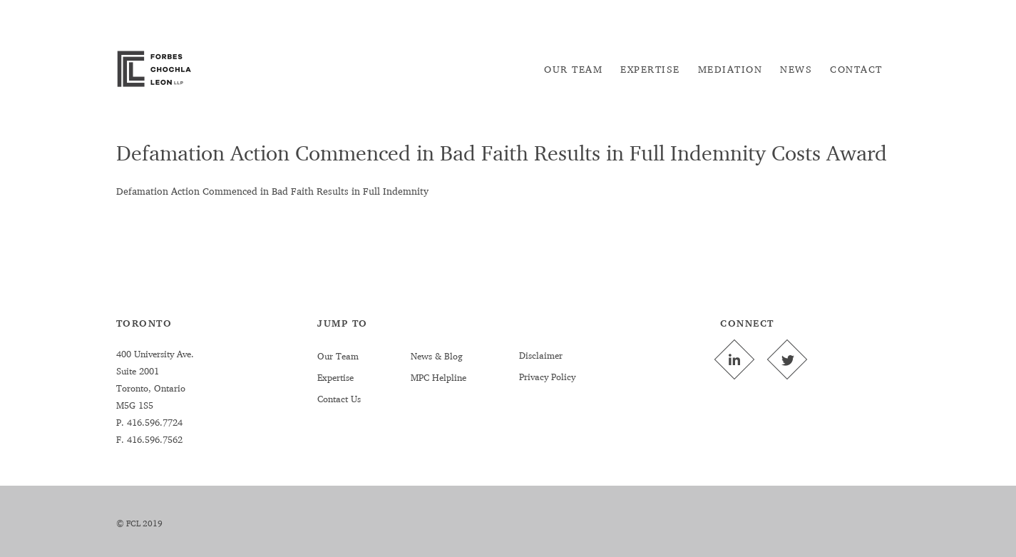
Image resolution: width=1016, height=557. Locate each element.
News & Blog (437, 356)
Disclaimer (541, 355)
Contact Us (339, 398)
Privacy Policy (547, 376)
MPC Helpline (438, 377)
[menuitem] (573, 69)
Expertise (335, 377)
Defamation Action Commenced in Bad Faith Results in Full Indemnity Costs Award (501, 152)
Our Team (338, 356)
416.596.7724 (153, 422)
